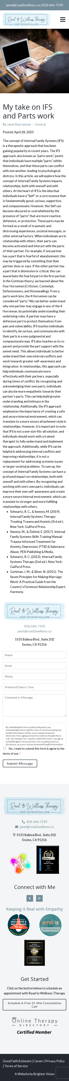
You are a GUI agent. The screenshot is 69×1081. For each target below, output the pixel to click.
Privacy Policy (55, 1061)
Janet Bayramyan (19, 124)
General (40, 124)
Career (38, 1061)
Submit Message (20, 763)
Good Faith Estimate (17, 1061)
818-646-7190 (52, 5)
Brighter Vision (43, 1074)
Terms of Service (16, 1066)
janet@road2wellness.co (23, 5)
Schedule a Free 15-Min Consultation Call (34, 1004)
